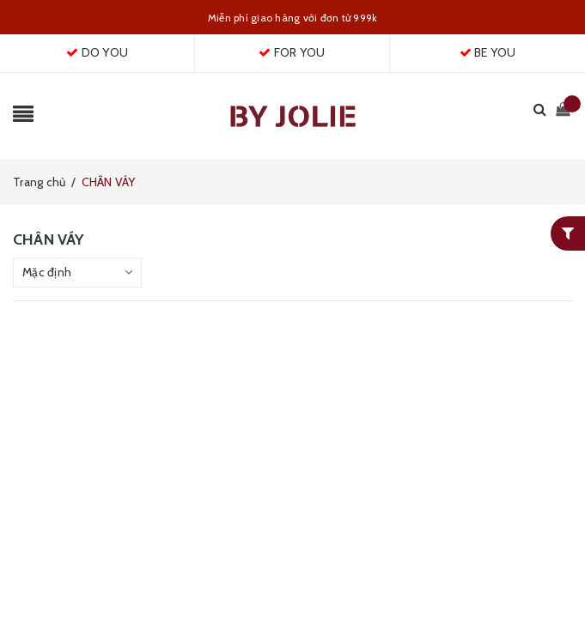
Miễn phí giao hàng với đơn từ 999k (293, 17)
